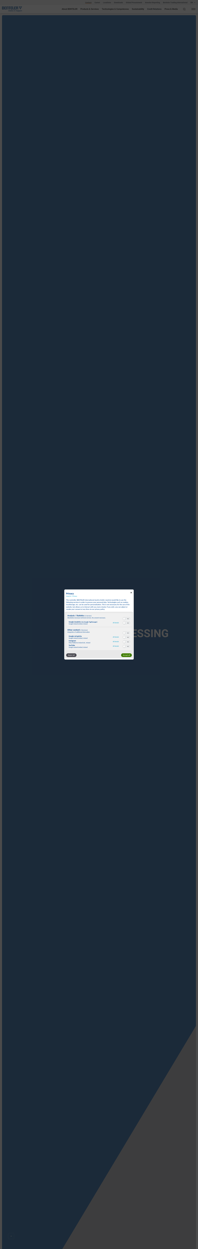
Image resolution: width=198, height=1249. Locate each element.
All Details (116, 623)
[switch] (126, 618)
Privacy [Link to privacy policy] (74, 596)
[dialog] (99, 624)
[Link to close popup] (131, 593)
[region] (99, 632)
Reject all (71, 655)
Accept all (126, 655)
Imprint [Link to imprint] (68, 596)
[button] (124, 619)
